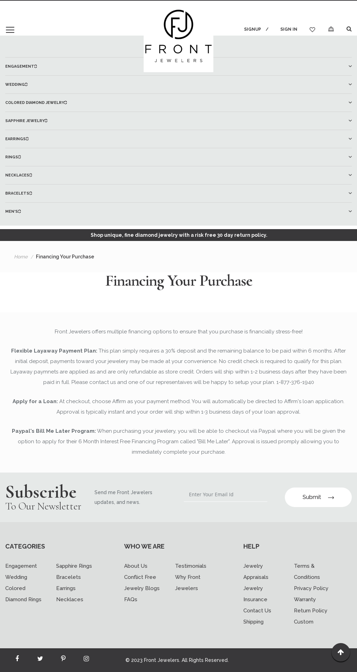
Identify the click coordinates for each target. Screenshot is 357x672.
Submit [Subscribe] (318, 497)
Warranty (305, 599)
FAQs (130, 599)
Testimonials (190, 566)
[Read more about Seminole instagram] (86, 660)
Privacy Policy (311, 588)
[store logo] (178, 37)
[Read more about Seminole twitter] (40, 660)
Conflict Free (140, 577)
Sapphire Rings (74, 566)
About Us (135, 566)
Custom (303, 622)
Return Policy (310, 610)
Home (21, 256)
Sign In (288, 29)
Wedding (16, 577)
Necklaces (69, 599)
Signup (252, 29)
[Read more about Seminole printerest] (63, 660)
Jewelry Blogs (142, 588)
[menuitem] (178, 84)
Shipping (253, 622)
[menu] (178, 139)
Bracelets (68, 577)
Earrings (66, 588)
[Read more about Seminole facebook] (17, 660)
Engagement (21, 566)
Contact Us (257, 610)
